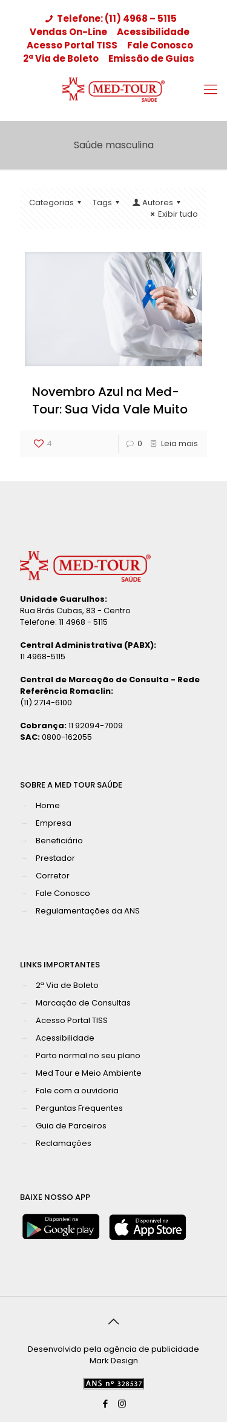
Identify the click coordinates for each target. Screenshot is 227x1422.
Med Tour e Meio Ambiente (89, 1073)
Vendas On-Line (68, 31)
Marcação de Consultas (83, 1003)
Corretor (53, 875)
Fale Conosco (160, 45)
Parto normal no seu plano (88, 1055)
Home (48, 805)
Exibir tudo (172, 214)
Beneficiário (59, 840)
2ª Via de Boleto (61, 58)
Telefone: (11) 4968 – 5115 (109, 18)
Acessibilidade (153, 31)
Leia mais (179, 443)
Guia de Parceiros (71, 1125)
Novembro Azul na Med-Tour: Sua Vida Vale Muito (110, 400)
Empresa (53, 823)
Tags (108, 202)
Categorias (57, 202)
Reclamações (63, 1143)
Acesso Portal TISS (72, 45)
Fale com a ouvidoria (77, 1090)
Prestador (55, 858)
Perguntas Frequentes (79, 1108)
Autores (157, 202)
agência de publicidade (151, 1349)
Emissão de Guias (151, 58)
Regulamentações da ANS (88, 911)
